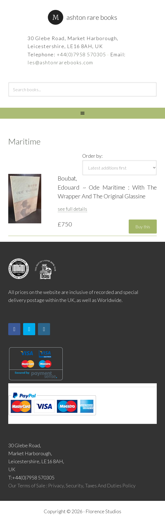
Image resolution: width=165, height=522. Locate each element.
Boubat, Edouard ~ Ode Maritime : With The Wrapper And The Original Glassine (107, 187)
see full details (72, 209)
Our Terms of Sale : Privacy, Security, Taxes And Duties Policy (72, 485)
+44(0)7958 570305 (81, 54)
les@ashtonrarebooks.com (60, 62)
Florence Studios (103, 511)
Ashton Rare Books (92, 17)
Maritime (24, 141)
